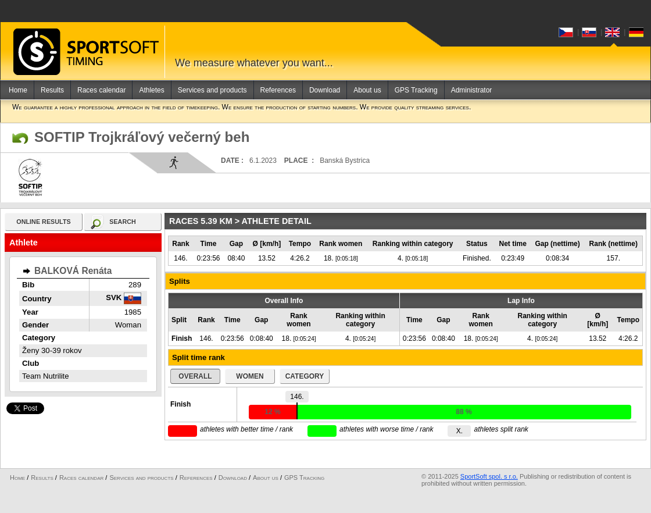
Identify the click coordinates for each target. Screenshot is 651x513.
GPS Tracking (416, 90)
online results (43, 221)
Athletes (151, 90)
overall (195, 376)
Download (324, 90)
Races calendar (101, 90)
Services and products (212, 90)
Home (18, 90)
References (278, 90)
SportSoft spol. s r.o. (489, 476)
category (304, 376)
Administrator (471, 90)
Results (52, 90)
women (249, 376)
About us (367, 90)
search (122, 221)
